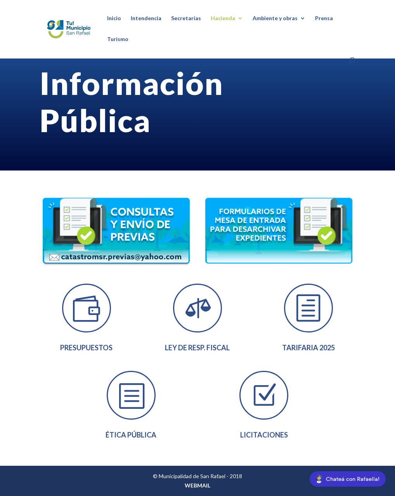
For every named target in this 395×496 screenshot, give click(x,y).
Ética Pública (131, 435)
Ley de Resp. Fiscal (197, 347)
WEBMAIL (197, 485)
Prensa (324, 18)
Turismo (117, 39)
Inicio (114, 18)
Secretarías (186, 18)
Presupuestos (86, 347)
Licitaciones (264, 435)
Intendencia (146, 18)
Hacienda (223, 18)
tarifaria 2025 (308, 347)
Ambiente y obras (275, 18)
